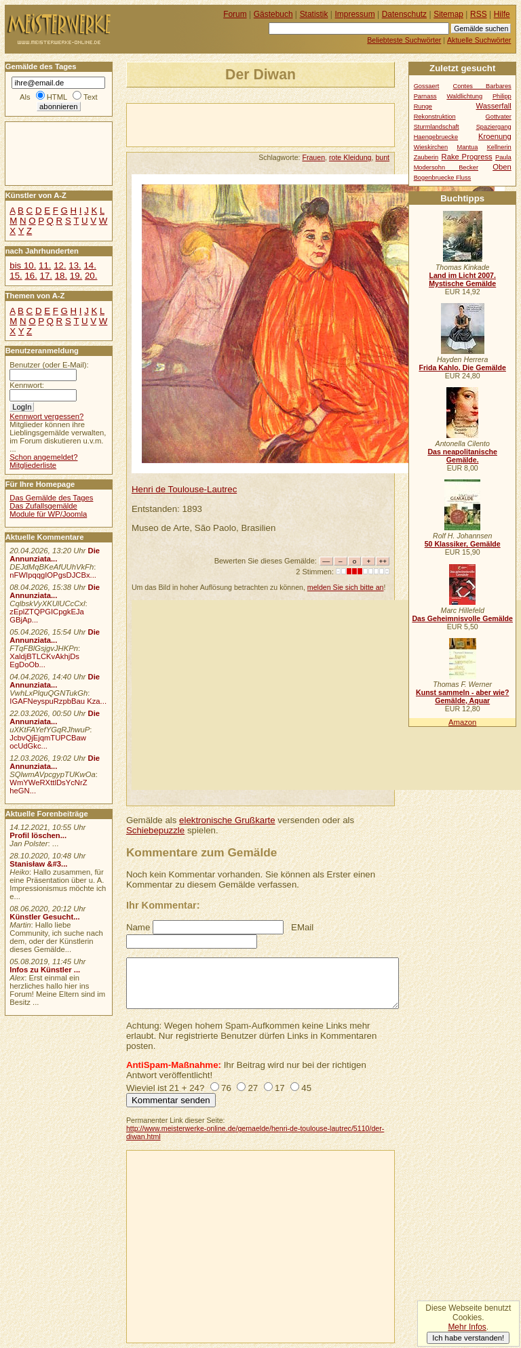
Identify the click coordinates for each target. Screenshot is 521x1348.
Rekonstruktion (435, 116)
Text (90, 97)
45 (306, 1088)
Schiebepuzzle (155, 830)
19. (76, 276)
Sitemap (448, 14)
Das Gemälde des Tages (51, 498)
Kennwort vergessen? (46, 416)
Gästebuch (273, 14)
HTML (57, 97)
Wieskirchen (431, 147)
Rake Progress (467, 157)
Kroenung (495, 136)
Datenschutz (404, 14)
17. (46, 276)
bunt (382, 157)
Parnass (425, 96)
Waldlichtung (464, 96)
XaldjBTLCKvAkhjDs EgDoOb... (44, 660)
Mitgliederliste (32, 465)
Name (138, 927)
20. (91, 276)
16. (30, 276)
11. (45, 265)
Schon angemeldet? (43, 457)
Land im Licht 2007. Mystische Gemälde (462, 279)
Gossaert (427, 86)
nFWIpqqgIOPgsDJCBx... (52, 575)
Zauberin (426, 157)
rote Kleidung (350, 157)
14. (89, 265)
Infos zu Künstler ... (44, 970)
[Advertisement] (285, 124)
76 (226, 1088)
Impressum (355, 14)
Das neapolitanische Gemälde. (462, 456)
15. (15, 276)
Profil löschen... (37, 835)
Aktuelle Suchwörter (479, 40)
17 (280, 1088)
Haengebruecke (436, 137)
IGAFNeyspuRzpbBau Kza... (58, 701)
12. (60, 265)
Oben (502, 167)
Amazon (462, 722)
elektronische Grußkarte (227, 820)
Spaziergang (494, 126)
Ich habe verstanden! (468, 1338)
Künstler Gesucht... (44, 917)
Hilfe (502, 14)
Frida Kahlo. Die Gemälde (462, 367)
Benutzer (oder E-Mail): (48, 365)
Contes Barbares (482, 86)
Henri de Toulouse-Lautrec (184, 489)
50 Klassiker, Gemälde (463, 544)
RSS (478, 14)
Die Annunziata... (54, 555)
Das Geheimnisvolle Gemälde (462, 618)
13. (75, 265)
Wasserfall (494, 106)
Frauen (313, 157)
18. (61, 276)
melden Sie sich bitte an (345, 587)
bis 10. (22, 265)
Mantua (467, 147)
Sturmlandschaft (436, 126)
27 (253, 1088)
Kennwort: (26, 385)
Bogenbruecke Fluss (442, 177)
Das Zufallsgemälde (43, 506)
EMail (302, 927)
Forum (235, 14)
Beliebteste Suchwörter (404, 40)
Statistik (314, 14)
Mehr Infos (467, 1327)
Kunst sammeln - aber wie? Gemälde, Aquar (462, 696)
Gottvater (499, 116)
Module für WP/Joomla (48, 514)
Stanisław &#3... (38, 864)
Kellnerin (499, 147)
